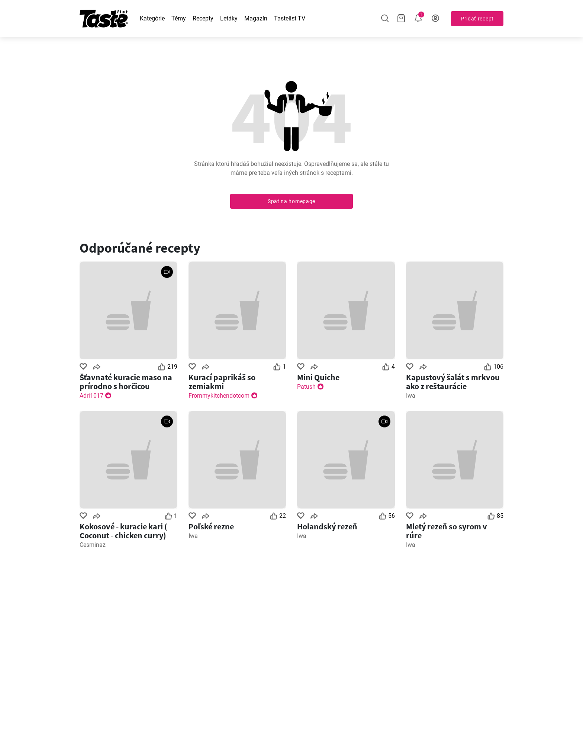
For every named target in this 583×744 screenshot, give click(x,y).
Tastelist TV (289, 18)
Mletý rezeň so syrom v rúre (446, 531)
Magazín (255, 18)
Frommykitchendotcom (219, 395)
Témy (178, 18)
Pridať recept (477, 19)
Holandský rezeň (327, 526)
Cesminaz (93, 544)
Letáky (229, 18)
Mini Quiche (318, 377)
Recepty (203, 18)
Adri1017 (91, 395)
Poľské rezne (211, 526)
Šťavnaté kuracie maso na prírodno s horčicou (126, 382)
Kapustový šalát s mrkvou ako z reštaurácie (453, 382)
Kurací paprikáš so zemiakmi (222, 382)
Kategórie (152, 18)
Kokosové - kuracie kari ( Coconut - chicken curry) (123, 531)
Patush (306, 386)
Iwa (410, 395)
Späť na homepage (291, 201)
